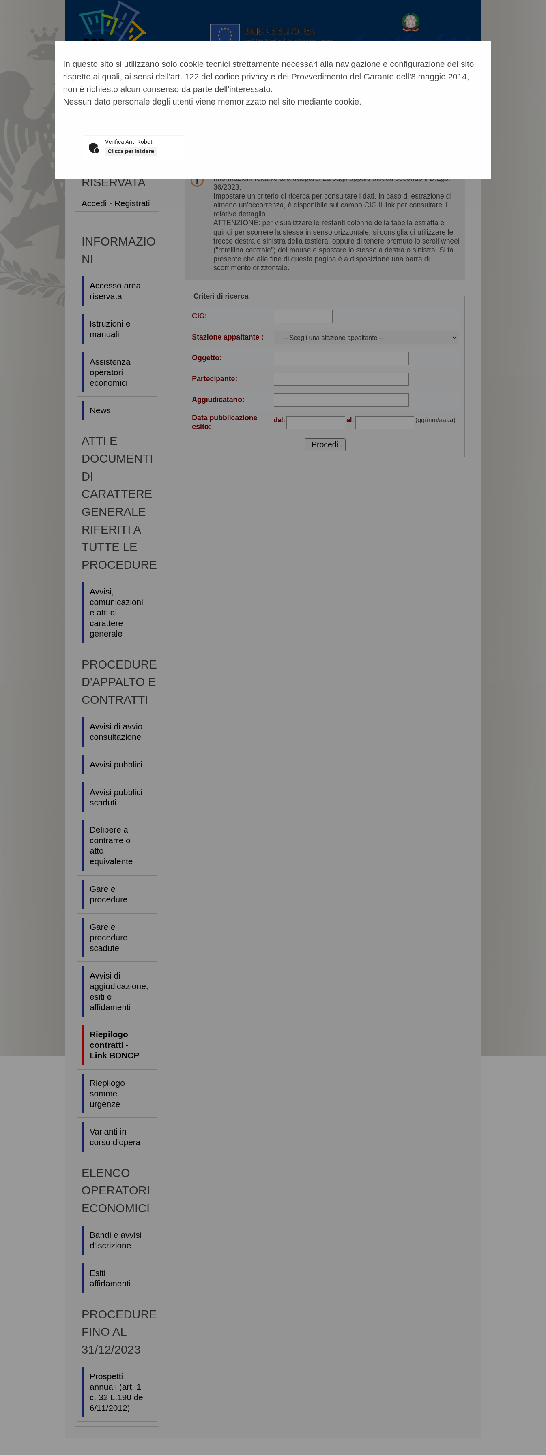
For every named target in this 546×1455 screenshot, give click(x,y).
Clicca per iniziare (131, 151)
